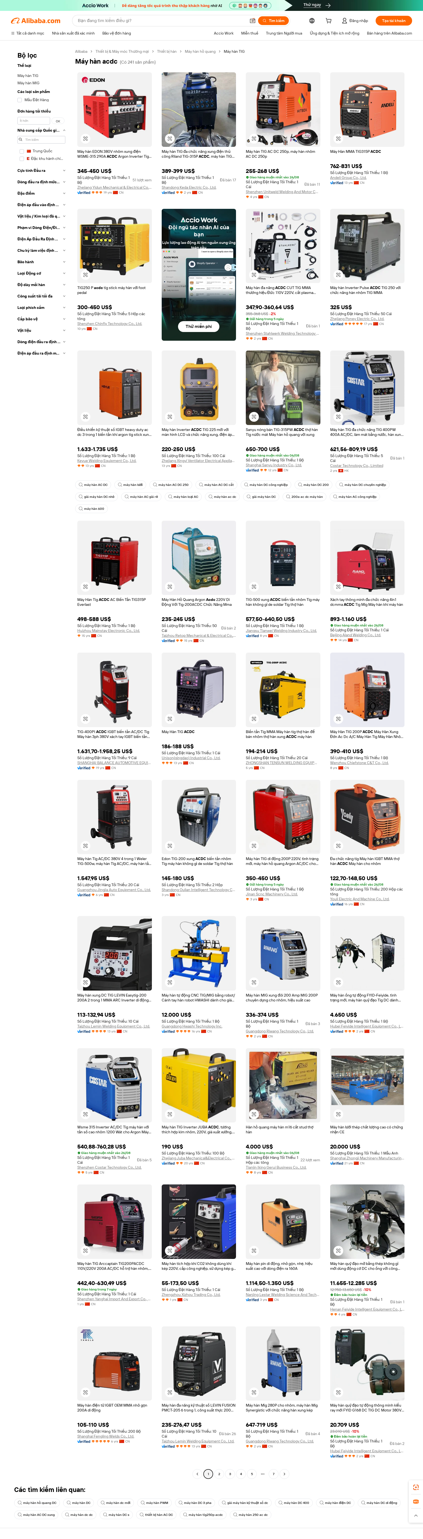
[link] (416, 1487)
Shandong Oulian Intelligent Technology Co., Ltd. (199, 890)
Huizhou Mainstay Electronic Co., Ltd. (108, 630)
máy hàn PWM (154, 1503)
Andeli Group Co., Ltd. (348, 177)
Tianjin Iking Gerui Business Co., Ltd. (276, 1167)
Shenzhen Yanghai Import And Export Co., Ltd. (114, 1299)
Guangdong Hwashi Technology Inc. (192, 1026)
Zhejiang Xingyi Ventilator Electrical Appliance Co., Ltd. (199, 460)
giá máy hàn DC (261, 497)
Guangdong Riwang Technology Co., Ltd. (280, 1031)
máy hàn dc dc (79, 1515)
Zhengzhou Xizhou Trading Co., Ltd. (191, 1294)
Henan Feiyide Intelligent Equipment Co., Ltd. (367, 1309)
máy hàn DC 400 (293, 1503)
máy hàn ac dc (222, 497)
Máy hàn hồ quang (200, 51)
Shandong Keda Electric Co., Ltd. (189, 187)
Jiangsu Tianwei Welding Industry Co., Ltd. (281, 630)
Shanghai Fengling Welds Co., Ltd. (105, 1436)
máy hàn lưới (130, 485)
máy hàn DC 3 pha (195, 1503)
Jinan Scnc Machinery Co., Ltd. (272, 894)
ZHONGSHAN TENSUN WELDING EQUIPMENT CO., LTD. (283, 763)
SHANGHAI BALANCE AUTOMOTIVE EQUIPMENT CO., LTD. (114, 763)
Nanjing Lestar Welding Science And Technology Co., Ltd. (283, 1294)
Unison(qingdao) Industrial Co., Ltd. (191, 758)
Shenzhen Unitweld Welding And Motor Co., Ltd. (283, 192)
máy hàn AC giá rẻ (141, 497)
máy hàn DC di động (379, 1503)
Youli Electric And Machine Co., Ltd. (360, 899)
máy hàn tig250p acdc (203, 1515)
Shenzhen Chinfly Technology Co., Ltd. (109, 323)
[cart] (330, 21)
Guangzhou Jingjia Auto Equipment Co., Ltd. (114, 890)
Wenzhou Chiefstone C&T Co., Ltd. (359, 763)
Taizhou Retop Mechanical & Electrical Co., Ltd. (199, 635)
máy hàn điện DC (335, 1503)
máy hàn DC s (116, 1515)
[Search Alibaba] (161, 21)
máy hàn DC (78, 1503)
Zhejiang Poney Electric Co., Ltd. (357, 319)
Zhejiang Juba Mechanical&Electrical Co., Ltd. (199, 1158)
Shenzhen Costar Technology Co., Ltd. (109, 1167)
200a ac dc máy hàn (304, 497)
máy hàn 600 (91, 509)
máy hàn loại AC (183, 497)
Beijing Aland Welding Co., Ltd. (355, 635)
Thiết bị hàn (167, 51)
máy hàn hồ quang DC (37, 1503)
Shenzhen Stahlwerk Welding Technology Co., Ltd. (283, 333)
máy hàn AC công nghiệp (354, 497)
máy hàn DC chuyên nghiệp (362, 485)
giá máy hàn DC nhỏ (96, 497)
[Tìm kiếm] (273, 20)
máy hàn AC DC (93, 485)
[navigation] (41, 763)
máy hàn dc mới (115, 1503)
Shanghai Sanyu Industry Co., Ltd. (274, 465)
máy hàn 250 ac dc (250, 1515)
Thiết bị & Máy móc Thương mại (122, 51)
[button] (252, 20)
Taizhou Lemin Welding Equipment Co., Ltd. (113, 1026)
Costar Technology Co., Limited (356, 465)
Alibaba (81, 51)
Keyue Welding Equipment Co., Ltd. (106, 460)
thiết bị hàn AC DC (156, 1515)
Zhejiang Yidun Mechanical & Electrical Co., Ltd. (114, 187)
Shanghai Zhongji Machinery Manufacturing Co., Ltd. (367, 1158)
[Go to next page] (284, 1474)
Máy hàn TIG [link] (234, 51)
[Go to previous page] (197, 1474)
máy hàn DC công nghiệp (265, 485)
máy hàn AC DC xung (36, 1515)
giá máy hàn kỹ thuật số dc (245, 1503)
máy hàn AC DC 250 (171, 485)
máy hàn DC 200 (313, 485)
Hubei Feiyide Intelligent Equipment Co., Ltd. (367, 1026)
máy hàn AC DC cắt (216, 485)
